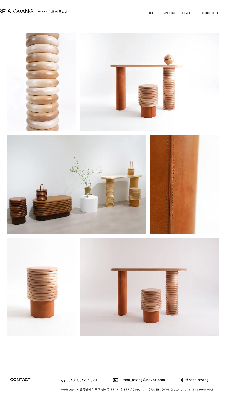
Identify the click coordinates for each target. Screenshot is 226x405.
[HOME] (150, 13)
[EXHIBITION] (208, 13)
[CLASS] (187, 13)
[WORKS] (169, 13)
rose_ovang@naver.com (143, 380)
